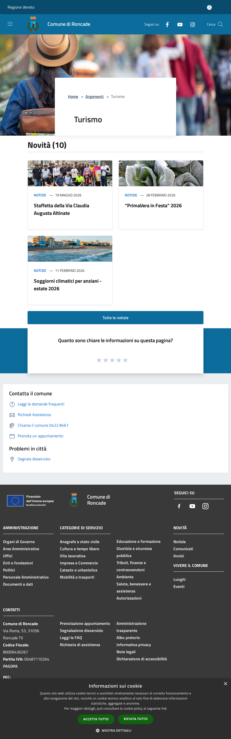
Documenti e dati (18, 584)
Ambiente (125, 577)
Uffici (7, 556)
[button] (115, 730)
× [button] (225, 684)
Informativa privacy (134, 645)
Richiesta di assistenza (80, 645)
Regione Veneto (21, 7)
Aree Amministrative (21, 549)
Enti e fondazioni (18, 563)
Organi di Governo (19, 542)
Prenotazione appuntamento (85, 623)
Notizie (40, 195)
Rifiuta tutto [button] (136, 719)
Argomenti (94, 96)
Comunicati (183, 549)
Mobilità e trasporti (77, 577)
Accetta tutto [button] (96, 719)
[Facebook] (165, 24)
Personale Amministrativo (26, 577)
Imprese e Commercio (79, 563)
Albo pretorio (128, 637)
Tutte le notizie (115, 318)
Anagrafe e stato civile (79, 542)
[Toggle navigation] (10, 24)
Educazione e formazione (138, 541)
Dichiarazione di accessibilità (142, 659)
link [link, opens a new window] (164, 708)
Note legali (126, 652)
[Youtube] (178, 24)
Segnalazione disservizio (81, 630)
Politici (9, 570)
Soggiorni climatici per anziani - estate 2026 (68, 284)
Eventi (178, 586)
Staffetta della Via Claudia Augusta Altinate (61, 209)
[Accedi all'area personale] (209, 7)
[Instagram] (191, 24)
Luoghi (179, 579)
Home (73, 96)
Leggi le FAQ (71, 637)
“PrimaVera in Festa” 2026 (153, 205)
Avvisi (178, 556)
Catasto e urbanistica (78, 570)
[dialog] (115, 709)
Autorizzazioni (129, 598)
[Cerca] (220, 24)
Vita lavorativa (72, 556)
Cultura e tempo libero (79, 549)
